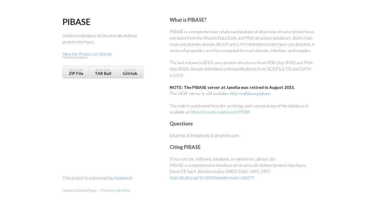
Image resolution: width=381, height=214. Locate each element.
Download (76, 72)
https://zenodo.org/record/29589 (220, 111)
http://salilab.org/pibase (250, 93)
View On (130, 72)
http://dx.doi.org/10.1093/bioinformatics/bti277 (212, 177)
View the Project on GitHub (103, 55)
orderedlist (122, 190)
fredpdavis (123, 177)
